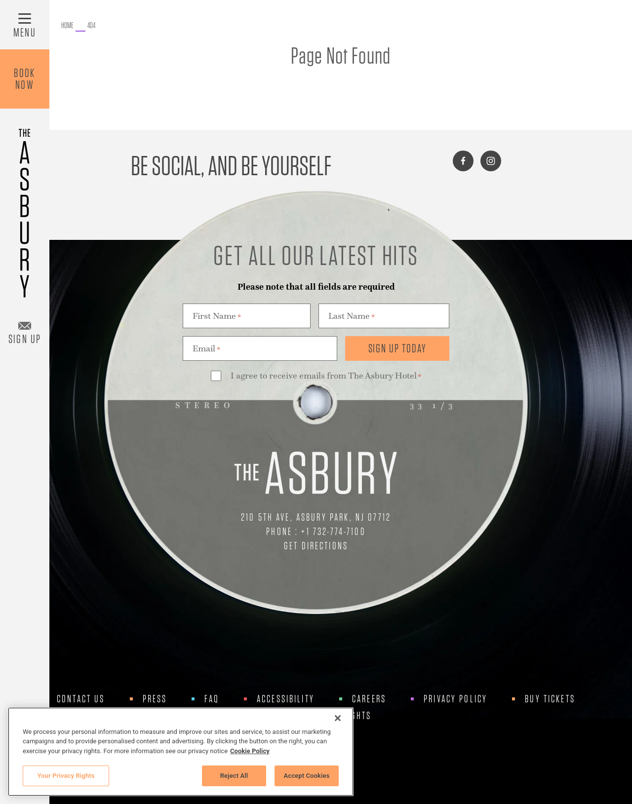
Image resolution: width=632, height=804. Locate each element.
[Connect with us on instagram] (490, 161)
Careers (369, 699)
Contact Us (81, 699)
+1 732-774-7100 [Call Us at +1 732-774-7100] (333, 531)
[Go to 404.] (91, 26)
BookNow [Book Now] (25, 79)
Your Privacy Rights (65, 775)
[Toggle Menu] (24, 24)
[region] (181, 751)
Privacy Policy (455, 699)
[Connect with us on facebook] (463, 161)
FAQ (211, 699)
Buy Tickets (550, 699)
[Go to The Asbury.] (67, 26)
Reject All (234, 775)
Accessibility (286, 699)
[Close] (338, 718)
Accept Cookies (306, 775)
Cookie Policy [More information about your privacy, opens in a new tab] (250, 751)
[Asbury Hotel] (24, 208)
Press (155, 699)
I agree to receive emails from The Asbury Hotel (326, 376)
